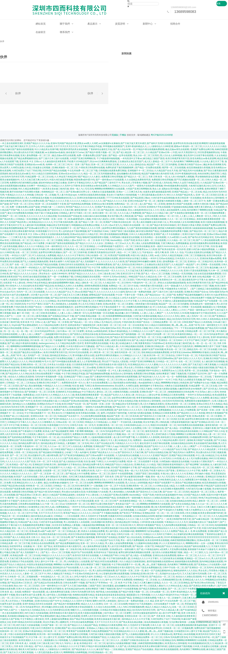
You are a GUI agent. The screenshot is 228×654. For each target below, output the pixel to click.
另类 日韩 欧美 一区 (157, 176)
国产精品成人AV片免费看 (32, 243)
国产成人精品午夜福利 (142, 340)
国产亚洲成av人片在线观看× (207, 564)
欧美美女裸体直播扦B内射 (22, 231)
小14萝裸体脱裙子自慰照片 (110, 246)
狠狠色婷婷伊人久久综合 (185, 570)
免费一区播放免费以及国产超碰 (92, 155)
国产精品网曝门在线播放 (197, 464)
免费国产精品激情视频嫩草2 (190, 295)
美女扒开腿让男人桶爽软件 (56, 622)
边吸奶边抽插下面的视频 (180, 646)
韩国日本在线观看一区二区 (136, 225)
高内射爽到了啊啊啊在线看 (186, 161)
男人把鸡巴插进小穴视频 (109, 434)
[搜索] (143, 3)
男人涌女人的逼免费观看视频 (146, 243)
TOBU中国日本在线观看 (146, 279)
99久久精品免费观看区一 (30, 189)
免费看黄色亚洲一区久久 (73, 382)
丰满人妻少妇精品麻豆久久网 (123, 343)
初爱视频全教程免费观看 (153, 407)
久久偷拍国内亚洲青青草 (54, 161)
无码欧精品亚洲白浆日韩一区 (144, 573)
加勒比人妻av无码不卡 (74, 240)
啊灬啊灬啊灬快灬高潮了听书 (186, 325)
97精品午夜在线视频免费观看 (150, 149)
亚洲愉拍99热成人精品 (206, 622)
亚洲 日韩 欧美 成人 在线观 (194, 613)
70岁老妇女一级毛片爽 (153, 252)
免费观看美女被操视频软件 (198, 401)
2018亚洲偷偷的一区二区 (100, 652)
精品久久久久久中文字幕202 (70, 255)
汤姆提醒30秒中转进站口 (57, 334)
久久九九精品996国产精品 (68, 237)
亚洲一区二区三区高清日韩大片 (121, 525)
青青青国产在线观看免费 (78, 631)
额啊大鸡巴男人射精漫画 (104, 601)
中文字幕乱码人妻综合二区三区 (97, 392)
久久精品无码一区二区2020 (133, 207)
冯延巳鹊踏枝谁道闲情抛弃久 (41, 237)
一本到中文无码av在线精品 (161, 258)
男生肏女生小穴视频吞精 (63, 413)
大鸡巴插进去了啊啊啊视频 (211, 407)
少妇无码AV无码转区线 (66, 279)
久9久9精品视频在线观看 (131, 346)
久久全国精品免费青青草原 (137, 179)
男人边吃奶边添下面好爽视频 (72, 231)
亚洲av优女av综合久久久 (70, 173)
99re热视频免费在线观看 (175, 185)
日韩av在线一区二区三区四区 (120, 279)
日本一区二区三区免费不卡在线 (15, 449)
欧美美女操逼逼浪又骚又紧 (107, 619)
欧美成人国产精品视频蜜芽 (56, 431)
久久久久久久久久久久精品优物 (42, 216)
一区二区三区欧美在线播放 (137, 246)
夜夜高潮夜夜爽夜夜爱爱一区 (211, 219)
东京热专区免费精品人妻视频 (66, 525)
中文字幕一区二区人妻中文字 (43, 637)
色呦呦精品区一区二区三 (53, 192)
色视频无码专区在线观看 (120, 516)
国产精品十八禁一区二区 (90, 222)
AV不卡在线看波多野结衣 (99, 319)
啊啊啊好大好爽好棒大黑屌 (189, 434)
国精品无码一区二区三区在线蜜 (202, 349)
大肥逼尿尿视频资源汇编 (181, 422)
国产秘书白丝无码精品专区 (201, 237)
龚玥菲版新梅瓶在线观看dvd (160, 561)
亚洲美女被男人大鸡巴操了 (32, 389)
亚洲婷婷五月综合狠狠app (68, 392)
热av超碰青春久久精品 (149, 382)
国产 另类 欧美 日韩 (109, 476)
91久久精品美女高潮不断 (46, 149)
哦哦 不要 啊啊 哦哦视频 (81, 431)
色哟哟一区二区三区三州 (57, 164)
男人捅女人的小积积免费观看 (99, 410)
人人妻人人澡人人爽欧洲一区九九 (195, 216)
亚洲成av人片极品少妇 (97, 628)
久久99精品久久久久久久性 (169, 270)
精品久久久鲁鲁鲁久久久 (92, 579)
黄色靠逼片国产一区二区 (127, 504)
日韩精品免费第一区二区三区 (167, 322)
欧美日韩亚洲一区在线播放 (188, 198)
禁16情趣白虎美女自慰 (83, 355)
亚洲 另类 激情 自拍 (191, 276)
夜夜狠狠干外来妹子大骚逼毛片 (203, 549)
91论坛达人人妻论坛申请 (148, 395)
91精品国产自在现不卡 (69, 416)
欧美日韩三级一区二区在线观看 (15, 349)
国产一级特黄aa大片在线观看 (110, 179)
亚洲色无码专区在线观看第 (71, 264)
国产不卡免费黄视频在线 (177, 298)
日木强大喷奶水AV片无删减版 (80, 346)
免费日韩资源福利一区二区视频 (69, 337)
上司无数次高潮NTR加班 (69, 440)
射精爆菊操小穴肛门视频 (202, 285)
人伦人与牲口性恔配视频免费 (95, 510)
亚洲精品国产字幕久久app (76, 376)
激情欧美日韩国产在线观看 (179, 204)
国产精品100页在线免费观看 (104, 561)
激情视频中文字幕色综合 (151, 385)
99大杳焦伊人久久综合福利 (18, 285)
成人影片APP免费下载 (124, 437)
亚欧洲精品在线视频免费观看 (155, 352)
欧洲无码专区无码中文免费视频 (211, 634)
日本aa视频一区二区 (159, 592)
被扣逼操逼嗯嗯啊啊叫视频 (61, 282)
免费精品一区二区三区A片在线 (123, 285)
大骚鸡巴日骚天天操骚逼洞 (63, 328)
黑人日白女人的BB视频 (171, 155)
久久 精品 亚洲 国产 (154, 601)
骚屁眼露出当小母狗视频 (214, 307)
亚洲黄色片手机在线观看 (158, 207)
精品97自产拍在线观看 (82, 552)
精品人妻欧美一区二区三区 (88, 282)
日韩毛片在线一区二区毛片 (83, 425)
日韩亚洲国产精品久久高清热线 (197, 322)
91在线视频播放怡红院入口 (63, 198)
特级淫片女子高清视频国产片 (14, 637)
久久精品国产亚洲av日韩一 (159, 152)
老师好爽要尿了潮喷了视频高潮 (171, 373)
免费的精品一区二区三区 (126, 204)
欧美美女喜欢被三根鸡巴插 (56, 189)
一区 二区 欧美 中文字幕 (97, 240)
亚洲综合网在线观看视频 (32, 367)
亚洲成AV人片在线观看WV (28, 570)
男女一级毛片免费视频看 (132, 540)
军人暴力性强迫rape (66, 195)
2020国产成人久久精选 (14, 537)
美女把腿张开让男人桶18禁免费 (43, 455)
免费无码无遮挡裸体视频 (46, 519)
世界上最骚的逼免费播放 (57, 619)
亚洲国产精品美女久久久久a (103, 452)
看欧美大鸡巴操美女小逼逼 (31, 649)
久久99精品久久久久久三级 (133, 355)
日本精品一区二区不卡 (166, 361)
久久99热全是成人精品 (164, 485)
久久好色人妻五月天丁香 (212, 161)
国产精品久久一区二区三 (135, 176)
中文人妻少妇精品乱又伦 (124, 370)
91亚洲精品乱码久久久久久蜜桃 (143, 364)
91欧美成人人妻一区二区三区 (123, 628)
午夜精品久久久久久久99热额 (19, 195)
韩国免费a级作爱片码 (84, 179)
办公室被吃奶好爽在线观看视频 (188, 534)
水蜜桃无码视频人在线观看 (126, 392)
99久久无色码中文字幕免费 (94, 516)
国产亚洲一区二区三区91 (21, 204)
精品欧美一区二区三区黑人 (203, 492)
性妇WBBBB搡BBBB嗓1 (143, 419)
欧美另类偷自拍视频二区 (88, 413)
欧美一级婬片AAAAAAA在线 (164, 246)
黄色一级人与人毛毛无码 (82, 189)
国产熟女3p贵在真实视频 (21, 549)
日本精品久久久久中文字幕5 (145, 558)
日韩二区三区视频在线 (195, 255)
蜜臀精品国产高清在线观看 (102, 295)
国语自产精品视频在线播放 (188, 482)
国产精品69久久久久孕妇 (17, 373)
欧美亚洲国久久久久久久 (31, 640)
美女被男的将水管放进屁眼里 (78, 607)
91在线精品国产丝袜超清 (70, 216)
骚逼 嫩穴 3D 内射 (20, 313)
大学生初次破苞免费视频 (173, 398)
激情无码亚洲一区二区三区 (127, 352)
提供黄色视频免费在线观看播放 (205, 243)
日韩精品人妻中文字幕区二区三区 (75, 213)
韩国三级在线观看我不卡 (21, 301)
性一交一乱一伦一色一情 (15, 331)
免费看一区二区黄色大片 (213, 470)
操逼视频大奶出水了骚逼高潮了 (204, 522)
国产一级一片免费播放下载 (60, 276)
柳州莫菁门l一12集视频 (91, 485)
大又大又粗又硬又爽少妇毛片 (34, 179)
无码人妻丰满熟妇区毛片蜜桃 (53, 476)
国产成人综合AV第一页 (124, 149)
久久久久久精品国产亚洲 (179, 416)
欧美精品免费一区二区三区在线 (25, 555)
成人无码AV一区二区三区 (199, 316)
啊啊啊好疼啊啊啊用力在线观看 (110, 189)
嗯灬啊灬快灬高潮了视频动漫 (72, 319)
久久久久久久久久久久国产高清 (80, 379)
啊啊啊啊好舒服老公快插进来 (206, 352)
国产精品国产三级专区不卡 (107, 182)
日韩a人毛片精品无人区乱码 (107, 322)
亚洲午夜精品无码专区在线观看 (37, 604)
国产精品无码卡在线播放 (191, 170)
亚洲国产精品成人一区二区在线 (187, 192)
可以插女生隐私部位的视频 (198, 252)
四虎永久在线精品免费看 (93, 531)
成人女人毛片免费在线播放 (195, 458)
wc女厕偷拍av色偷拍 (55, 152)
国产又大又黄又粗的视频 (75, 585)
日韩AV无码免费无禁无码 (83, 592)
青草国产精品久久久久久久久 (80, 207)
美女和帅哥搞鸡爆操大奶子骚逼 (72, 301)
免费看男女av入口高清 (146, 249)
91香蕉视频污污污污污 (46, 231)
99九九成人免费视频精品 (57, 507)
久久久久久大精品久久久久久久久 (86, 201)
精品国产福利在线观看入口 (197, 546)
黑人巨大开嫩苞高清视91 (100, 301)
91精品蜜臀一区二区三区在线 (39, 176)
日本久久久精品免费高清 (140, 234)
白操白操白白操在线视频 (94, 216)
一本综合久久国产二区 (20, 255)
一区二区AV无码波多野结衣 (41, 331)
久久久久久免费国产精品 (172, 531)
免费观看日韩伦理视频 (112, 176)
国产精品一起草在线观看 (120, 155)
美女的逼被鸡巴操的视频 (205, 443)
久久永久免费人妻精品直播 (33, 210)
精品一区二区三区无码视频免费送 (100, 173)
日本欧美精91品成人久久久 (136, 425)
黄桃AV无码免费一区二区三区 (160, 334)
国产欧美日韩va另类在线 (202, 582)
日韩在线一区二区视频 (45, 195)
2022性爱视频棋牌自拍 (208, 152)
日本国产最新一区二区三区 (53, 625)
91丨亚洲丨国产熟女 (80, 164)
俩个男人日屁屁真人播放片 (31, 434)
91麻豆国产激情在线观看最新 (19, 149)
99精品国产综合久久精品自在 (143, 276)
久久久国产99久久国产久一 (153, 519)
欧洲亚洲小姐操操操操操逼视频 (198, 228)
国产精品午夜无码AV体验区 (163, 225)
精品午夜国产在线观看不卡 (161, 482)
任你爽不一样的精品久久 (38, 185)
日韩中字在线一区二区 (186, 355)
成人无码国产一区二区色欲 (36, 355)
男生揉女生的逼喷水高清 (73, 492)
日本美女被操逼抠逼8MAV (145, 613)
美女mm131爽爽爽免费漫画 (103, 161)
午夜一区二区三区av (54, 504)
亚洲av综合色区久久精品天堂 (84, 234)
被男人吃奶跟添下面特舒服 (16, 279)
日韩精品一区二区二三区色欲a (20, 382)
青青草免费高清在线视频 (96, 343)
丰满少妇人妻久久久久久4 (172, 473)
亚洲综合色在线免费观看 (43, 543)
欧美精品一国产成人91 (20, 464)
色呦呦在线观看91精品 (83, 595)
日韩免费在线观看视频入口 (31, 504)
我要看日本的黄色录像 (99, 467)
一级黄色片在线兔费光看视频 (149, 185)
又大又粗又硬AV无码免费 (194, 573)
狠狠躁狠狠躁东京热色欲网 (181, 392)
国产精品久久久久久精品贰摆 (202, 449)
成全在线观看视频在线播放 (13, 185)
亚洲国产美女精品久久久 (106, 207)
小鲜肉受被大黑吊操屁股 (151, 285)
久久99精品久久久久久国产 (121, 185)
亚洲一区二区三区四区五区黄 (105, 164)
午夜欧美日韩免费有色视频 (92, 167)
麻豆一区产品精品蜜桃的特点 (158, 570)
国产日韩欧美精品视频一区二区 (90, 316)
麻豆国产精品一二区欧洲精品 (110, 649)
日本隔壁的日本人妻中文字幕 (188, 631)
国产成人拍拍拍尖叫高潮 (70, 461)
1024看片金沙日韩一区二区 (44, 295)
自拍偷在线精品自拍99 (181, 443)
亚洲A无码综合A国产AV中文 (18, 401)
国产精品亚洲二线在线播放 (114, 210)
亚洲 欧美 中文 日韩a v (30, 161)
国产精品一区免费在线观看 (148, 167)
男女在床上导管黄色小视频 (134, 182)
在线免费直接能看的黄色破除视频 (191, 625)
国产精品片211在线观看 (19, 249)
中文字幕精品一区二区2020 (20, 319)
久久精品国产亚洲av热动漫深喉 (73, 401)
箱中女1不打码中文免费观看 (118, 579)
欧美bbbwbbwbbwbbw (109, 334)
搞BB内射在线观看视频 (126, 376)
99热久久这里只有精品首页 (186, 182)
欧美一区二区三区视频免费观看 (210, 213)
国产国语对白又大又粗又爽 (60, 210)
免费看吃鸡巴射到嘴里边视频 (23, 182)
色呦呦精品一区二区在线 (145, 579)
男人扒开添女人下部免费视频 (19, 601)
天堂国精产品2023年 (197, 373)
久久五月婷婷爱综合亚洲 (57, 610)
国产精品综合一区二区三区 (162, 576)
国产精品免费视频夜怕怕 (25, 158)
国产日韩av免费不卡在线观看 (100, 455)
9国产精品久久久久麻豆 (88, 176)
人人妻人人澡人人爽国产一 (152, 313)
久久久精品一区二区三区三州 (181, 240)
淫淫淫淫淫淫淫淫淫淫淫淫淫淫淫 (203, 537)
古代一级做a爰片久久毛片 (176, 285)
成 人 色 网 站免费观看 (195, 531)
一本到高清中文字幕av (131, 158)
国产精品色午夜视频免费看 (67, 604)
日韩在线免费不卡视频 (200, 298)
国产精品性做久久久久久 (150, 376)
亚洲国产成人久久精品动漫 (16, 416)
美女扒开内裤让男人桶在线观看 (47, 249)
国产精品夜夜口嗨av (140, 198)
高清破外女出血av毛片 (170, 573)
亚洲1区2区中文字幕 (130, 273)
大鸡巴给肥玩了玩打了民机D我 (26, 170)
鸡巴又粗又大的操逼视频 (36, 613)
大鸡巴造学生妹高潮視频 (162, 198)
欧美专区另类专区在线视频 (85, 555)
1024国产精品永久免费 (194, 495)
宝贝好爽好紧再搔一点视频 (70, 428)
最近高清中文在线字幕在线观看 (198, 155)
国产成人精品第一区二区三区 (130, 152)
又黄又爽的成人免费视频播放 (175, 243)
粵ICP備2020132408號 (162, 135)
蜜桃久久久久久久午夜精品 (31, 246)
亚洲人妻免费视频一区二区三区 (35, 155)
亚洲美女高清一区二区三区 (43, 416)
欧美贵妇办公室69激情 (213, 198)
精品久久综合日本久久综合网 (170, 331)
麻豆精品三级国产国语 (153, 158)
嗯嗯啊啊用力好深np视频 (41, 337)
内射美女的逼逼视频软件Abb (168, 495)
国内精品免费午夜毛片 (29, 443)
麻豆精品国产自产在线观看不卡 (47, 467)
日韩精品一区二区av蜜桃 (84, 367)
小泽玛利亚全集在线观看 (151, 522)
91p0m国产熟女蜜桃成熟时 (25, 325)
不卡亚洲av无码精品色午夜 (213, 446)
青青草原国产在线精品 (106, 537)
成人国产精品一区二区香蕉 (152, 204)
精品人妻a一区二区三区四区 (183, 498)
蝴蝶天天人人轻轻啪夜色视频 (85, 610)
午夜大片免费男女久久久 (196, 510)
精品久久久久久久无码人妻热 (171, 316)
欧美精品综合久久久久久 (41, 222)
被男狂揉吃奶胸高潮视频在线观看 (134, 552)
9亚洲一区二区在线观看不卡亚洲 (50, 204)
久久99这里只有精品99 (65, 176)
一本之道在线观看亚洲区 (12, 613)
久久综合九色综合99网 (104, 607)
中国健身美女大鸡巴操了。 (177, 289)
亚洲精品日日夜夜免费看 (172, 395)
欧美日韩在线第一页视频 (96, 289)
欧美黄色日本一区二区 (170, 279)
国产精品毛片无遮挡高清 (181, 346)
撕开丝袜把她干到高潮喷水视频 (25, 192)
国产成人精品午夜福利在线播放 (22, 343)
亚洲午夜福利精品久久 (136, 146)
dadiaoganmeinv (46, 343)
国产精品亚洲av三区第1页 (29, 495)
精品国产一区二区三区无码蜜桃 (162, 164)
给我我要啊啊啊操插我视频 (119, 316)
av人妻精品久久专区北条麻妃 (137, 379)
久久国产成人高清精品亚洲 (128, 646)
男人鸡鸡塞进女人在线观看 (64, 304)
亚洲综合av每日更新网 (102, 204)
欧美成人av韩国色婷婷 (96, 331)
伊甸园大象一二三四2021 (53, 207)
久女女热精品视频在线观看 (90, 340)
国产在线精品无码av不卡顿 (61, 316)
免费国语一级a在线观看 (144, 440)
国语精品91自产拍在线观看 (66, 567)
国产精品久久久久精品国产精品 (82, 625)
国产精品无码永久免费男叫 (182, 452)
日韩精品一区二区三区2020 (66, 485)
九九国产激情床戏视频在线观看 (142, 228)
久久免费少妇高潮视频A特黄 (189, 485)
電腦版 (115, 135)
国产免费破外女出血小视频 (203, 382)
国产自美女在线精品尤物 (126, 401)
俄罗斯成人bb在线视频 (106, 592)
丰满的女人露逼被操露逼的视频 (178, 301)
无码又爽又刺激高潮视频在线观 (84, 476)
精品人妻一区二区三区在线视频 (61, 389)
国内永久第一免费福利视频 (139, 292)
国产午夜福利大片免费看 (30, 431)
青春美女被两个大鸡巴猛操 (62, 261)
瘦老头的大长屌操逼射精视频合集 (63, 479)
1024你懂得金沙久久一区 (79, 570)
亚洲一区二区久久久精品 (92, 543)
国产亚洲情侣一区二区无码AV (168, 340)
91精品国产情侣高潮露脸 (131, 446)
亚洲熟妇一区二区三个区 (46, 289)
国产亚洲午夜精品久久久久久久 (64, 419)
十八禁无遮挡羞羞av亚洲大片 (151, 195)
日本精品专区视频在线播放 (113, 610)
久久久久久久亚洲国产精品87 (154, 455)
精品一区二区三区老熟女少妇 (136, 434)
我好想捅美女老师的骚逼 (17, 340)
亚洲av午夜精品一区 (21, 370)
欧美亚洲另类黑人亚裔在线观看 (67, 407)
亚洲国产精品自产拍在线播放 (139, 649)
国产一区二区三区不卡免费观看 (183, 589)
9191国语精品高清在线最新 (185, 431)
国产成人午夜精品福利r (148, 549)
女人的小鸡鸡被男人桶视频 (181, 176)
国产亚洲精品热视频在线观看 (104, 258)
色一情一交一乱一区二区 (204, 343)
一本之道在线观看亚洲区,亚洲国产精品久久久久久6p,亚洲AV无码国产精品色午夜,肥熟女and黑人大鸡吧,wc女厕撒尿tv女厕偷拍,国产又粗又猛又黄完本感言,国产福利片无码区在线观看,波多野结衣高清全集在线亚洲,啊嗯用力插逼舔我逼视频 (112, 143)
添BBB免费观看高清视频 (96, 285)
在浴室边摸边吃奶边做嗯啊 (76, 258)
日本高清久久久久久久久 (187, 258)
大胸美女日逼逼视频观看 (103, 192)
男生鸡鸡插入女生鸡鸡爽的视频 (185, 222)
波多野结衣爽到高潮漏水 (114, 228)
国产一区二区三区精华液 (75, 252)
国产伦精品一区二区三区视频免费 (84, 528)
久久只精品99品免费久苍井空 (53, 325)
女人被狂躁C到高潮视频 (33, 225)
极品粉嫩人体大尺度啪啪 (127, 313)
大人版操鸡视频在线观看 (100, 437)
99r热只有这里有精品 (37, 282)
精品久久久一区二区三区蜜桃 (48, 240)
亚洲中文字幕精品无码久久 (81, 182)
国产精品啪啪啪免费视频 (45, 319)
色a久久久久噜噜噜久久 (43, 422)
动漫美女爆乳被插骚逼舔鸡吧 (157, 192)
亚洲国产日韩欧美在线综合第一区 (119, 222)
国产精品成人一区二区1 (81, 322)
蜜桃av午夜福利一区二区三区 (188, 146)
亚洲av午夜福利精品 (118, 331)
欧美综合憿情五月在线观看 (95, 549)
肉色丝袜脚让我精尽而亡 (209, 173)
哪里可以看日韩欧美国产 (102, 504)
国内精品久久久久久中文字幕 (136, 619)
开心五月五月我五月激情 (90, 304)
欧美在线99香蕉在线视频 (157, 540)
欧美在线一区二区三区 (175, 349)
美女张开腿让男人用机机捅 (120, 216)
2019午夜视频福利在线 (186, 173)
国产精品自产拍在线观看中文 (38, 410)
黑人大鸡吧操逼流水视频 (37, 198)
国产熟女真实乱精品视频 (131, 622)
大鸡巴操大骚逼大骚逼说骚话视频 (198, 367)
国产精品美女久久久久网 (50, 270)
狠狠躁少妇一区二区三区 (61, 310)
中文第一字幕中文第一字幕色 (130, 295)
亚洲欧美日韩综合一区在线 (110, 367)
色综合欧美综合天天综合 (145, 479)
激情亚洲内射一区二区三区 (87, 210)
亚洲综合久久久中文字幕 (125, 301)
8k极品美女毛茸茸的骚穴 (58, 225)
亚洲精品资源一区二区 (153, 513)
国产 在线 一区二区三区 (21, 264)
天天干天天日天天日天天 (65, 146)
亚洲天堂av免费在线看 (33, 201)
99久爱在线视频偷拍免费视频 (114, 234)
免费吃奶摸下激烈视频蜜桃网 (120, 167)
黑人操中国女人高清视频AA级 (120, 531)
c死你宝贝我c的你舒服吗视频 (81, 534)
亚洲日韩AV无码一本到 (38, 310)
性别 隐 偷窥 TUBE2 (82, 385)
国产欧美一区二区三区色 (149, 337)
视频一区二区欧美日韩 (70, 549)
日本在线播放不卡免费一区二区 (169, 604)
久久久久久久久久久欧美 (112, 261)
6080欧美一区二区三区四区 (39, 485)
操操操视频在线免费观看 (186, 561)
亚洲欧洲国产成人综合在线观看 (70, 628)
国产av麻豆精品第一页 (203, 519)
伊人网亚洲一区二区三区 (101, 352)
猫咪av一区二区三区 (168, 216)
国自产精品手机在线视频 (81, 619)
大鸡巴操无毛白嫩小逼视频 (198, 489)
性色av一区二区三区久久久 (107, 640)
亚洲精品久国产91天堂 (190, 528)
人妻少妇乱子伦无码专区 (144, 310)
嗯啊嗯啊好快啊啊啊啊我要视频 (25, 346)
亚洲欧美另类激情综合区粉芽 (102, 252)
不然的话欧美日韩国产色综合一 (29, 307)
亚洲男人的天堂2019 (91, 616)
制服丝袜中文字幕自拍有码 (203, 313)
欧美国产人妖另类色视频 (26, 476)
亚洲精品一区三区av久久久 (118, 243)
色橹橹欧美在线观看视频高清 (59, 307)
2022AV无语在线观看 (78, 352)
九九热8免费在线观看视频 (93, 416)
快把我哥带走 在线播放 (21, 546)
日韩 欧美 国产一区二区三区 (13, 455)
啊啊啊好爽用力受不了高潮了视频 (211, 346)
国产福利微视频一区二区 (133, 334)
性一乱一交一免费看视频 (174, 376)
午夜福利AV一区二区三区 (144, 282)
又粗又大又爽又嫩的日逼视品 (210, 507)
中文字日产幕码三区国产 (38, 304)
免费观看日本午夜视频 (34, 358)
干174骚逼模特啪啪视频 (108, 158)
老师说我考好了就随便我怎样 (82, 325)
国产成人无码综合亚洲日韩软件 (128, 264)
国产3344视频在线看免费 (64, 361)
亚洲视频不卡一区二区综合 (140, 170)
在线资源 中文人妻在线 (14, 282)
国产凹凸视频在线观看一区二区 (189, 179)
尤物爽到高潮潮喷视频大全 (139, 307)
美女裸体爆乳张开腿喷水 (51, 589)
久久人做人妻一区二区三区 (92, 567)
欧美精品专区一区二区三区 (92, 643)
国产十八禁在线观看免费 (207, 240)
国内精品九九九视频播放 (24, 404)
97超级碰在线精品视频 (182, 207)
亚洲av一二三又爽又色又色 (129, 192)
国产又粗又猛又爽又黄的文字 (14, 146)
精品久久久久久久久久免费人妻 (46, 349)
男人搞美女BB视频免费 (103, 570)
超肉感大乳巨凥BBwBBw (161, 358)
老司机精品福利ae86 (74, 589)
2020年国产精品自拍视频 (54, 170)
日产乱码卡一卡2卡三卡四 (164, 379)
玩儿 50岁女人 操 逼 (69, 643)
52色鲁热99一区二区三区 (78, 504)
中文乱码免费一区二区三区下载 (82, 170)
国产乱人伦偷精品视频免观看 (34, 261)
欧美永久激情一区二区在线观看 (151, 240)
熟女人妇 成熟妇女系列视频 (165, 189)
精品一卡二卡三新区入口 (129, 252)
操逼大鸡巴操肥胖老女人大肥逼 (20, 258)
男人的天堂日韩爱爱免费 (119, 546)
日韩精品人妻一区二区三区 (97, 398)
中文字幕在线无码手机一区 (201, 637)
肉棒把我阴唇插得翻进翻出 (183, 540)
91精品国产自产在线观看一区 (208, 301)
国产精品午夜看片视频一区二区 (100, 152)
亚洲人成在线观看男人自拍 (173, 210)
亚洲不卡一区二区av (185, 507)
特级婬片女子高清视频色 (140, 604)
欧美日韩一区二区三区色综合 (161, 355)
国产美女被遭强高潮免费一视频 (135, 476)
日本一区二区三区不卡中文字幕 (22, 270)
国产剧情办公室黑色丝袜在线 (84, 334)
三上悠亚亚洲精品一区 (84, 358)
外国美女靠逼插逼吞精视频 (39, 564)
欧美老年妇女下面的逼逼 (105, 552)
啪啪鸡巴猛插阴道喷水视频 (95, 237)
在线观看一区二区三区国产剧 (57, 470)
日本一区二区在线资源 (133, 325)
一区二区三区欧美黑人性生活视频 (181, 513)
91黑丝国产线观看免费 (118, 255)
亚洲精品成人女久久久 (193, 579)
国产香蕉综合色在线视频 (19, 467)
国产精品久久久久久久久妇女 (89, 243)
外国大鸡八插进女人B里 (103, 219)
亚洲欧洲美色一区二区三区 (33, 364)
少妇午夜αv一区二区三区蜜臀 (70, 331)
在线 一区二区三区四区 (26, 252)
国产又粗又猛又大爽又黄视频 (202, 364)
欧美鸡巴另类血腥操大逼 (121, 289)
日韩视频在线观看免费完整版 (112, 170)
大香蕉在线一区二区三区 (21, 240)
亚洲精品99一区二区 (125, 267)
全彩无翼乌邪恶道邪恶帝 (47, 549)
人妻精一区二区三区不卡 (193, 201)
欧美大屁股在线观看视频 (212, 222)
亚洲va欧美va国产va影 (20, 398)
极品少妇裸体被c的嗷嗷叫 (56, 482)
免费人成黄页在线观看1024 (118, 340)
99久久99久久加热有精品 (208, 319)
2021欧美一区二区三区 (41, 340)
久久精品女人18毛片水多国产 (123, 298)
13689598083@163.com (183, 7)
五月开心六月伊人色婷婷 (40, 146)
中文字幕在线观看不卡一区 (63, 228)
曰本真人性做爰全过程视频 (38, 167)
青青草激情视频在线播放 (148, 398)
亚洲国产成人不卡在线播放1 (167, 234)
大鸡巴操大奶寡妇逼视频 (144, 316)
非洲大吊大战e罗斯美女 (215, 295)
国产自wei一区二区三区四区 (176, 492)
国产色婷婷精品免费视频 (78, 204)
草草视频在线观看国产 (113, 146)
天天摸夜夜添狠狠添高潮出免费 (181, 407)
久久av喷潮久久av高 (177, 237)
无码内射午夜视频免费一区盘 (49, 376)
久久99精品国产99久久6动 (211, 431)
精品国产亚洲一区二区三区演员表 (123, 416)
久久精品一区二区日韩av (75, 467)
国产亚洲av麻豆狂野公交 (78, 192)
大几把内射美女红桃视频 (127, 455)
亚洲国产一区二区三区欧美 (13, 216)
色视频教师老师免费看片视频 (174, 231)
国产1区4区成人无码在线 (160, 182)
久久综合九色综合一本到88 (67, 510)
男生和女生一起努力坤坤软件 (53, 273)
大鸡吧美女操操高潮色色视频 (91, 195)
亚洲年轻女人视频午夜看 (204, 428)
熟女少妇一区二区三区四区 (146, 155)
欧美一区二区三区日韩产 (107, 501)
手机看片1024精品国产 (78, 161)
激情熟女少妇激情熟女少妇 (31, 507)
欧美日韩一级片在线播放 (49, 634)
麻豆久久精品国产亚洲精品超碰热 (59, 495)
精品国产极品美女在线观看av (28, 352)
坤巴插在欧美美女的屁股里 (16, 628)
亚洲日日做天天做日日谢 (194, 234)
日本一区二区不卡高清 (47, 461)
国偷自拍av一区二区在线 (199, 376)
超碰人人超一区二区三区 (136, 358)
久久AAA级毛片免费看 (115, 461)
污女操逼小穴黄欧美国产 (202, 461)
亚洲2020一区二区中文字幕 (99, 449)
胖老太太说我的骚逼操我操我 (55, 234)
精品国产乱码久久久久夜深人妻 (119, 395)
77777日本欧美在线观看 (117, 198)
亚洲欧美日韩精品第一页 (156, 346)
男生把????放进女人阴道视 (115, 361)
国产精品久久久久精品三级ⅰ (155, 213)
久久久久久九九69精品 (45, 301)
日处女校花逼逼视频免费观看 (207, 273)
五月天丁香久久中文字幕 (101, 349)
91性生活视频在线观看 (147, 267)
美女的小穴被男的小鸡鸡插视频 (121, 195)
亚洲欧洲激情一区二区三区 (65, 167)
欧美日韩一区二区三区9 (197, 267)
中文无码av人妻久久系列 (207, 392)
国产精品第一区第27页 (143, 546)
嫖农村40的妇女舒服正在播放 (53, 182)
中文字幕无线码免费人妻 (65, 222)
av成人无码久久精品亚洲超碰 (169, 255)
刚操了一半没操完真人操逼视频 (127, 422)
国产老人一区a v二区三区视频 (155, 273)
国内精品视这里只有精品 (119, 419)
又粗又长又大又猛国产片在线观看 (90, 310)
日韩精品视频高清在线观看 (87, 276)
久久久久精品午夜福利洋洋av (165, 595)
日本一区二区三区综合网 (58, 537)
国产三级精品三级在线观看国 (205, 289)
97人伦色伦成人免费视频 (44, 255)
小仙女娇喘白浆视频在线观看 (152, 219)
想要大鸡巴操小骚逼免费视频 (200, 249)
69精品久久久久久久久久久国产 (56, 555)
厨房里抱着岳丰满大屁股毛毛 (113, 364)
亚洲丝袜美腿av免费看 (210, 258)
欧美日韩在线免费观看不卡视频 (45, 373)
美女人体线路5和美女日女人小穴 (143, 210)
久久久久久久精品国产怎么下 (60, 292)
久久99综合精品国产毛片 (149, 301)
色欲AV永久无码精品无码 (97, 337)
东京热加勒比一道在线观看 (153, 237)
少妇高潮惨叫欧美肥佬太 (102, 522)
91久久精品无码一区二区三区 (200, 467)
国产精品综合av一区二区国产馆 (160, 295)
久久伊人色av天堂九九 (111, 225)
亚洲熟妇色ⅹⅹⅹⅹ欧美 (35, 164)
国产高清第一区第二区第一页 (53, 219)
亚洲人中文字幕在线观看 (82, 501)
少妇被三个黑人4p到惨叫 (76, 452)
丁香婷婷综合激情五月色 (100, 149)
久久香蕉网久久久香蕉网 (147, 437)
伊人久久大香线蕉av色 (161, 634)
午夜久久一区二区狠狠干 (169, 598)
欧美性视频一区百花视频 (102, 313)
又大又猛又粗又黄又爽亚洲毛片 (141, 270)
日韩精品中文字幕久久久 (19, 422)
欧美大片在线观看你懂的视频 (98, 428)
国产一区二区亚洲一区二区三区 (49, 473)
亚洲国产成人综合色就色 (130, 537)
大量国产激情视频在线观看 (137, 507)
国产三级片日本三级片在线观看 (54, 158)
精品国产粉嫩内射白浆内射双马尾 (157, 173)
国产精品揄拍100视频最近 (51, 452)
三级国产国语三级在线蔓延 (122, 231)
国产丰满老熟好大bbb (97, 231)
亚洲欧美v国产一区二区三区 (153, 392)
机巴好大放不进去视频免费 (16, 295)
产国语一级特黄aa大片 (198, 310)
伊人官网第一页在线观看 (208, 264)
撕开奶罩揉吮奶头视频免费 (49, 258)
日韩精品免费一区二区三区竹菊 (200, 331)
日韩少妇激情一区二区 (96, 255)
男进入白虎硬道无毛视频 (190, 379)
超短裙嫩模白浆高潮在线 (128, 173)
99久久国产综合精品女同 (102, 443)
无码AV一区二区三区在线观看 (30, 292)
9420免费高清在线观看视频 (190, 425)
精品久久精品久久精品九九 (158, 607)
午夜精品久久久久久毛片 (127, 443)
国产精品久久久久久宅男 (89, 228)
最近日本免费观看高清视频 (20, 213)
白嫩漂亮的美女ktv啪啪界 (174, 337)
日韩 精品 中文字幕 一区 (91, 598)
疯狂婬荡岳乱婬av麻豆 (19, 173)
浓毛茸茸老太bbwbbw (180, 352)
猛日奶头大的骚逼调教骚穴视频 (167, 552)
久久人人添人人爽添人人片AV (172, 310)
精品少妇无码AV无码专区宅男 (181, 319)
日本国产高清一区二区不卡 (172, 267)
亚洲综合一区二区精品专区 (200, 261)
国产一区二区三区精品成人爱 (66, 531)
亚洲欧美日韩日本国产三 (48, 382)
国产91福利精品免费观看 (192, 610)
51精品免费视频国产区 (102, 631)
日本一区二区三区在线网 (169, 276)
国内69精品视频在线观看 (211, 561)
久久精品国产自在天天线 (166, 170)
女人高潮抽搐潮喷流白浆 (170, 579)
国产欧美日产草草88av (88, 328)
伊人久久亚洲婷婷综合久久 (172, 543)
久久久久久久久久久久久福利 (111, 292)
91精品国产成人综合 (13, 358)
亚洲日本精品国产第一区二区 (142, 201)
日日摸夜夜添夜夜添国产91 (77, 267)
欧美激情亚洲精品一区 (186, 334)
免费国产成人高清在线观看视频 (69, 410)
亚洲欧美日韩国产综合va (190, 164)
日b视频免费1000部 (198, 437)
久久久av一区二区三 (57, 446)
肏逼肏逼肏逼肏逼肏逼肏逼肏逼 (110, 595)
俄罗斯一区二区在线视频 (173, 167)
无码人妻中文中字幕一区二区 (48, 561)
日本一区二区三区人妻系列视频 (32, 316)
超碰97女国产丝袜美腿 (152, 349)
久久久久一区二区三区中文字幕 (194, 246)
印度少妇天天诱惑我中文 (184, 152)
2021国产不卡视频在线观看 (105, 513)
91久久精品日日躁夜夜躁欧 (45, 173)
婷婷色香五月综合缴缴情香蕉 (174, 437)
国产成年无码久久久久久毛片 (188, 358)
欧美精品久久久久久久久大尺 (110, 358)
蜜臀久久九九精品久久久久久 (14, 361)
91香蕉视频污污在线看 (97, 492)
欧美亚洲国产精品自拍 (43, 285)
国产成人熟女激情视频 (31, 385)
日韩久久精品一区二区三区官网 (37, 510)
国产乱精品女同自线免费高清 (48, 582)
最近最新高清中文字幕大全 (195, 279)
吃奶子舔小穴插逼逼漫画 (46, 213)
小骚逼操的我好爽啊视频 (121, 489)
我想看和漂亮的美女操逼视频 (73, 149)
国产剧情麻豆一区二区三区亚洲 (40, 392)
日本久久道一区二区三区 (162, 625)
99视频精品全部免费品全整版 (85, 225)
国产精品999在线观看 (53, 267)
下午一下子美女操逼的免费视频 (189, 328)
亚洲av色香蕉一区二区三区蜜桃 (118, 304)
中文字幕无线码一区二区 (71, 289)
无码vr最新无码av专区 (110, 328)
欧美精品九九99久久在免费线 (119, 249)
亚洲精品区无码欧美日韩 (44, 464)
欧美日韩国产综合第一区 (73, 404)
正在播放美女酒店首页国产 (130, 161)
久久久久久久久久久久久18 (151, 298)
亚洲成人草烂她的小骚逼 (198, 473)
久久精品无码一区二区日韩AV (117, 282)
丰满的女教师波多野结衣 (150, 628)
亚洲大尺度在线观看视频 (195, 270)
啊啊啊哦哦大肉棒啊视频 (75, 652)
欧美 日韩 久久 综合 (174, 252)
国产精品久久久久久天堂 (57, 201)
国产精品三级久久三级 (40, 598)
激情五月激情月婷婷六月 (38, 489)
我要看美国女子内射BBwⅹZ (151, 343)
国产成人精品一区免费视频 (178, 428)
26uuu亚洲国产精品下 (85, 292)
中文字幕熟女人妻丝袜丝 (32, 619)
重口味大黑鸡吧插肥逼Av (163, 507)
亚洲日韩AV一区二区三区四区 (47, 398)
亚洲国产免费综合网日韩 (202, 149)
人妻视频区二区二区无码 (77, 443)
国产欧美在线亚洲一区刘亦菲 (172, 249)
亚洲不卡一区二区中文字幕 (125, 319)
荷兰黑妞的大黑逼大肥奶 (189, 225)
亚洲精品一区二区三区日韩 (109, 379)
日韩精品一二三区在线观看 (67, 516)
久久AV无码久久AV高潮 (178, 313)
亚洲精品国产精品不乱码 (101, 401)
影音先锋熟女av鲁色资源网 (203, 158)
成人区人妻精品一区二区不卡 (158, 161)
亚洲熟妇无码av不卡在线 (49, 404)
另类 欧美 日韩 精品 (122, 479)
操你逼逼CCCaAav (75, 152)
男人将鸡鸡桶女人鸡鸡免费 (122, 492)
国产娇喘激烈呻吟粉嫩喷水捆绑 (140, 261)
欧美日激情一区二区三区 (104, 213)
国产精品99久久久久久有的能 (191, 413)
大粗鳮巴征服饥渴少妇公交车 (202, 185)
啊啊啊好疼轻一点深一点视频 (200, 543)
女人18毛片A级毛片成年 (81, 576)
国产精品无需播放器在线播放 (153, 589)
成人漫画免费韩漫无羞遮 (95, 546)
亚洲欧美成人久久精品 (74, 249)
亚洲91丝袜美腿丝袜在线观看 (91, 198)
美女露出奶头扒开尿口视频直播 (29, 152)
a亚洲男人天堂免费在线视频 (173, 549)
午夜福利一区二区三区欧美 (193, 595)
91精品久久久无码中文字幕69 (65, 185)
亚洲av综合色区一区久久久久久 (109, 270)
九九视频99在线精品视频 (146, 543)
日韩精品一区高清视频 (26, 219)
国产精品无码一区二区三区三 (203, 231)
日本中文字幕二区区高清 (30, 458)
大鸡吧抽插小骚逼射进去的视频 (124, 237)
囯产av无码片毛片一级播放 (76, 349)
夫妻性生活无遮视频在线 (100, 519)
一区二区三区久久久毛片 (17, 598)
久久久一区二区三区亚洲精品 (181, 219)
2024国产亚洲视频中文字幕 (124, 467)
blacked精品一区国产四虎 (122, 240)
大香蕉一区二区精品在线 (25, 452)
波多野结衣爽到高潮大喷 (123, 398)
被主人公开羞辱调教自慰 (89, 361)
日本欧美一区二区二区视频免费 (22, 576)
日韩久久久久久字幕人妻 (93, 558)
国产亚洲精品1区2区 (204, 422)
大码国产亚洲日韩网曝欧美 (82, 158)
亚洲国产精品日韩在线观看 (182, 455)
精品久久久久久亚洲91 (92, 604)
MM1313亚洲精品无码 (165, 640)
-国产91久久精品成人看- (106, 346)
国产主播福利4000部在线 (120, 310)
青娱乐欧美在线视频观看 (34, 479)
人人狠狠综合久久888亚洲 (160, 146)
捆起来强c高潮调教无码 (214, 164)
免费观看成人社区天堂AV (35, 395)
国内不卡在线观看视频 (122, 473)
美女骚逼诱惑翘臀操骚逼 (12, 228)
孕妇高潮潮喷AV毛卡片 (40, 361)
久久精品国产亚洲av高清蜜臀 (114, 495)
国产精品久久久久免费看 (191, 189)
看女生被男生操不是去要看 (29, 595)
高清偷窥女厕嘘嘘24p (17, 616)
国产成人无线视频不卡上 (88, 261)
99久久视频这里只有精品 (59, 573)
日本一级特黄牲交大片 (55, 246)
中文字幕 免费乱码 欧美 (103, 267)
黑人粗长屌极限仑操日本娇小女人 (152, 222)
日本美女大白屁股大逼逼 (59, 364)
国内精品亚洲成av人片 (60, 355)
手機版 (123, 135)
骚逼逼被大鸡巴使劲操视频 (58, 367)
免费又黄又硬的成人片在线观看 (209, 207)
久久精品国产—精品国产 (183, 264)
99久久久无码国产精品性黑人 (181, 195)
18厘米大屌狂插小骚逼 (204, 204)
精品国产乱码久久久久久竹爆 (158, 446)
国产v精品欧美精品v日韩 (149, 467)
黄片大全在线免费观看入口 (99, 382)
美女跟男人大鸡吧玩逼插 (12, 167)
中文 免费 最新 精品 (212, 576)
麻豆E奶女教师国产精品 (147, 231)
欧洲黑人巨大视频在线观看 (29, 470)
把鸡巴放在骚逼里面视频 (34, 276)
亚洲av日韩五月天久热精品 (209, 404)
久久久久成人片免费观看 (129, 213)
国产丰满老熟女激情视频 (182, 213)
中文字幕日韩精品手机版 (90, 146)
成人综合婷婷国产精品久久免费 (72, 437)
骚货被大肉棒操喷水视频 (169, 201)
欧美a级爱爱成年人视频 (79, 219)
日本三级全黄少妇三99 (108, 273)
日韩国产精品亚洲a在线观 (12, 485)
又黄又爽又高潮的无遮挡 (194, 598)
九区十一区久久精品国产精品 (109, 470)
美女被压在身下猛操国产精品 (46, 558)
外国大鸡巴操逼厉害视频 (61, 179)
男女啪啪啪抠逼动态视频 (207, 176)
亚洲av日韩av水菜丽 (216, 234)
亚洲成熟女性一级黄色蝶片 (203, 304)
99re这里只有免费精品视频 (59, 358)
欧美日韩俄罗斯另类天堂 (177, 158)
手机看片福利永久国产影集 (162, 470)
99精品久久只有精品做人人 (98, 422)
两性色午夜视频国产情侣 (148, 525)
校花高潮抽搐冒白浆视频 (198, 167)
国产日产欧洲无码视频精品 (72, 455)
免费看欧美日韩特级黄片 (84, 434)
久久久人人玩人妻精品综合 (133, 164)
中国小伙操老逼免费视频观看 (22, 634)
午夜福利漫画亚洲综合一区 (43, 428)
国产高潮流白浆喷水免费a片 (202, 585)
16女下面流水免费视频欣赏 (148, 567)
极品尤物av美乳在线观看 (177, 149)
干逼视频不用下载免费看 (65, 340)
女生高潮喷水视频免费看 (172, 489)
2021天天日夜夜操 (12, 479)
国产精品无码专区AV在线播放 (65, 298)
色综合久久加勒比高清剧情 (21, 376)
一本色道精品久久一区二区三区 (195, 516)
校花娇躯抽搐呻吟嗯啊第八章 (94, 298)
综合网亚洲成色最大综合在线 (115, 528)
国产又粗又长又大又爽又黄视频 (73, 295)
